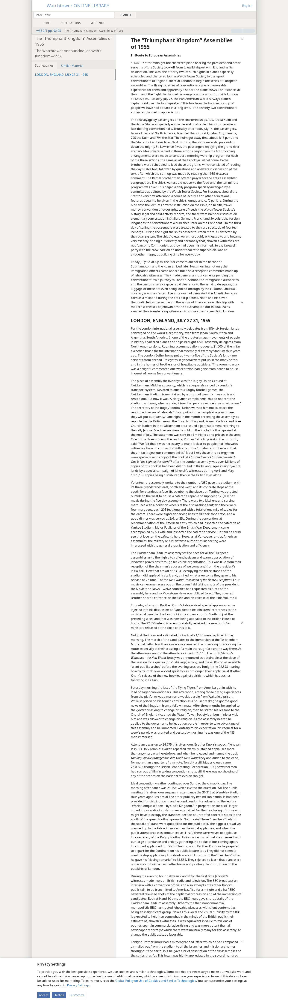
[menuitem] (252, 15)
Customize (76, 995)
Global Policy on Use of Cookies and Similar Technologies (155, 981)
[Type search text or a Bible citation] (72, 15)
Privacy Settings (78, 985)
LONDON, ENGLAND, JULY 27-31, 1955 (61, 75)
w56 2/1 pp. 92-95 (47, 31)
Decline (59, 995)
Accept (43, 995)
